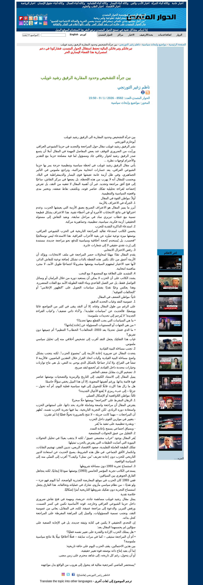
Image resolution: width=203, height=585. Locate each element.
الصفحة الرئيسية (177, 44)
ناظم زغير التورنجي (129, 44)
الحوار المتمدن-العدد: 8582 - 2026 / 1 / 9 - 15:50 (119, 98)
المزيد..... (179, 458)
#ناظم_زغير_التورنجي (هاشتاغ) (93, 575)
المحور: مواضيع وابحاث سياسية (130, 102)
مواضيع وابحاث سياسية (154, 44)
